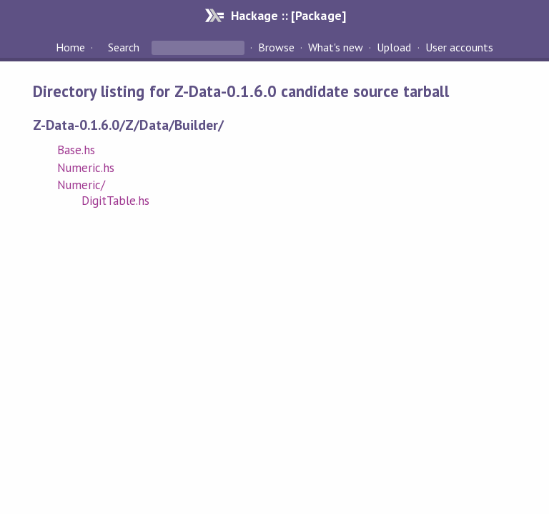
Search (123, 47)
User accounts (459, 47)
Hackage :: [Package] (288, 15)
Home (70, 47)
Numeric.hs (85, 168)
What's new (335, 47)
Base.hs (76, 150)
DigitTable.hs (115, 200)
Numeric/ (81, 185)
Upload (394, 47)
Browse (276, 47)
